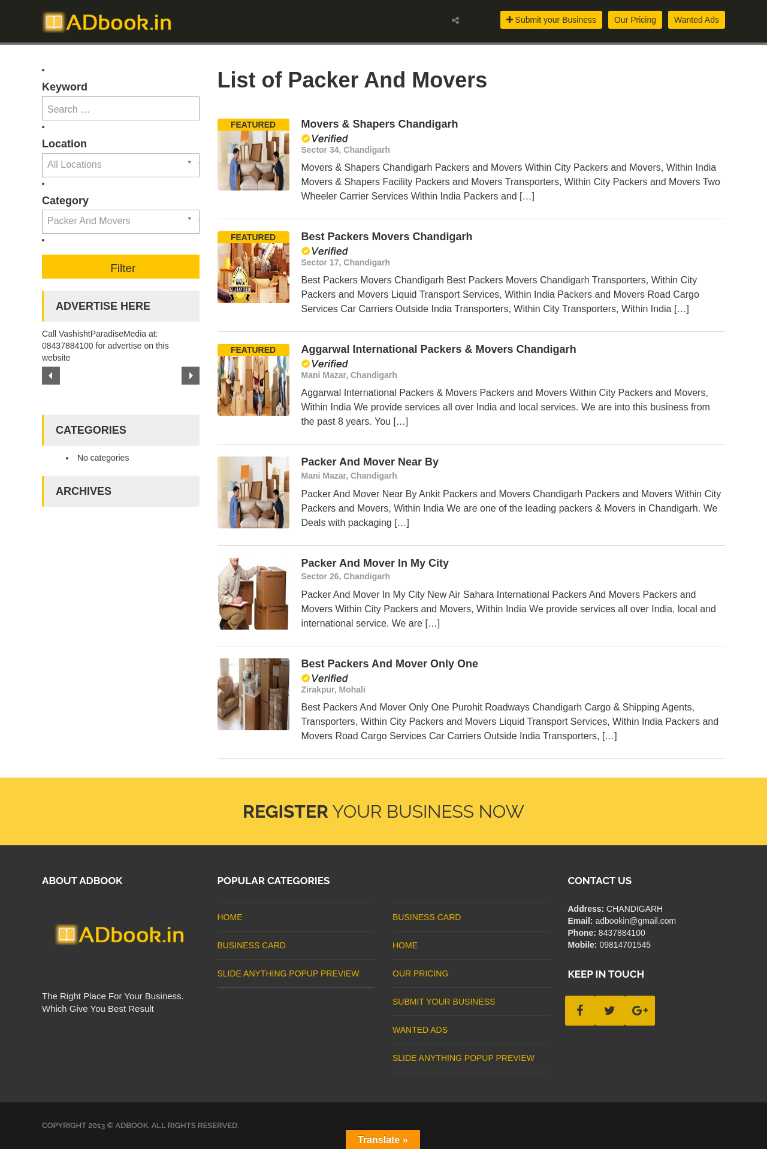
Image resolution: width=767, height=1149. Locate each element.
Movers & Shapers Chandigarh (379, 124)
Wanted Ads (696, 20)
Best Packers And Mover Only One (389, 664)
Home (230, 917)
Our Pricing (635, 20)
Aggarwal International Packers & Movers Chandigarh (438, 349)
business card (252, 945)
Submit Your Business (443, 1001)
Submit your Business (551, 20)
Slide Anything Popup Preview (289, 973)
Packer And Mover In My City (375, 563)
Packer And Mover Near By (370, 462)
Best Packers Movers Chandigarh (387, 237)
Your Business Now (383, 811)
